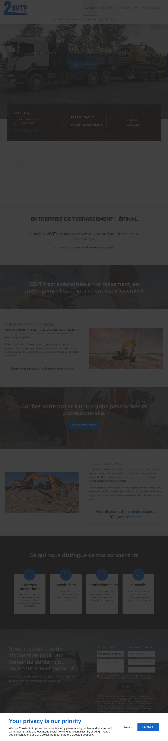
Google (76, 734)
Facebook (87, 734)
